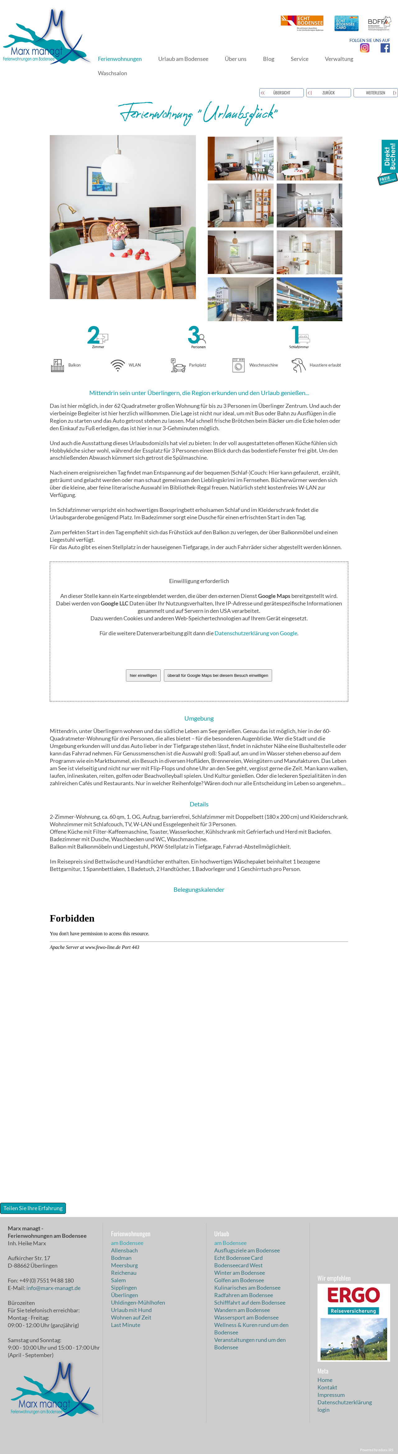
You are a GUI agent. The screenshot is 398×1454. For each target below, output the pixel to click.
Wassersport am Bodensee (246, 1317)
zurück (328, 92)
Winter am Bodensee (239, 1272)
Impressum (331, 1394)
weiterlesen (375, 92)
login (323, 1409)
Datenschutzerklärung (344, 1402)
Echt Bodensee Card (238, 1257)
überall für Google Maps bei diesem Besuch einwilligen (218, 675)
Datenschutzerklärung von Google (256, 633)
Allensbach (124, 1250)
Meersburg (124, 1265)
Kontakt (327, 1387)
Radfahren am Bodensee (243, 1295)
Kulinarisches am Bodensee (247, 1287)
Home (324, 1379)
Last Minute (125, 1324)
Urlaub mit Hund (131, 1309)
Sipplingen (124, 1287)
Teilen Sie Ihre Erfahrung (32, 1208)
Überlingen (124, 1295)
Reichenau (124, 1272)
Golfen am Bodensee (239, 1280)
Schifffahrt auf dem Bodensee (249, 1302)
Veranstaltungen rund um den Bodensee (250, 1343)
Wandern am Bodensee (242, 1309)
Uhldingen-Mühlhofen (138, 1302)
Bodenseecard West (238, 1265)
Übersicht (281, 92)
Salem (118, 1280)
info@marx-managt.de (53, 1287)
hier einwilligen (143, 675)
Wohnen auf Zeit (131, 1317)
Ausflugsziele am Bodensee (247, 1250)
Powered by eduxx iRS (376, 1450)
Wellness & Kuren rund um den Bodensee (251, 1328)
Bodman (121, 1257)
